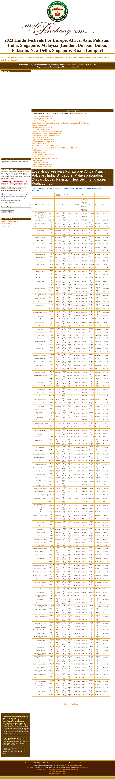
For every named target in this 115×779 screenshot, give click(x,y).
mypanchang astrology (79, 113)
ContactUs (14, 60)
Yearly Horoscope (71, 57)
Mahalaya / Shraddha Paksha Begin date (46, 133)
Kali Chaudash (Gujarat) (41, 150)
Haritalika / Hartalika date (41, 129)
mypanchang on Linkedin (58, 773)
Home (3, 57)
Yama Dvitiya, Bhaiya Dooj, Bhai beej (45, 158)
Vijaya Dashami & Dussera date (43, 140)
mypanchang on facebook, (46, 769)
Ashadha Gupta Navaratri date (43, 127)
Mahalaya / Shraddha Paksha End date (45, 135)
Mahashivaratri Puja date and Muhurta (46, 121)
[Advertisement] (9, 9)
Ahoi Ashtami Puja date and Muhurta (45, 146)
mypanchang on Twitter (57, 771)
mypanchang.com (72, 111)
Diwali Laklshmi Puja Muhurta (43, 154)
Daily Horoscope (85, 57)
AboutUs (105, 57)
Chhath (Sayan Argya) (40, 162)
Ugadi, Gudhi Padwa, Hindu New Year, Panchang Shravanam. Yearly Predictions (60, 123)
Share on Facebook (71, 704)
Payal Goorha (83, 767)
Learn (42, 57)
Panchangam (19, 57)
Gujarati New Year (38, 156)
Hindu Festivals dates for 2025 (42, 117)
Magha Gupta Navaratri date (42, 119)
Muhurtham (59, 57)
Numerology (96, 57)
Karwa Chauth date (39, 144)
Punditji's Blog (6, 224)
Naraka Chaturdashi (39, 152)
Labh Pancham (37, 160)
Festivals (29, 57)
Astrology (10, 57)
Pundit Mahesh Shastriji (74, 65)
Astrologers (5, 60)
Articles (36, 57)
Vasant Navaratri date (39, 125)
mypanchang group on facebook (67, 769)
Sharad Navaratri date (40, 138)
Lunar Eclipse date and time (42, 164)
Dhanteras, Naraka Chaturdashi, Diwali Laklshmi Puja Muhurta (55, 148)
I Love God (5, 226)
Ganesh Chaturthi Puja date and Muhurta (47, 131)
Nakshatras (50, 57)
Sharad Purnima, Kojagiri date (43, 142)
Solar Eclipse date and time (41, 167)
